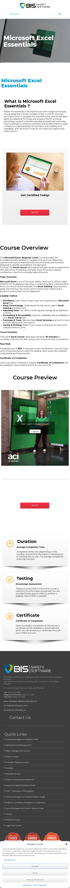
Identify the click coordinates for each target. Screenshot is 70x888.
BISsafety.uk (20, 710)
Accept (35, 866)
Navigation (35, 14)
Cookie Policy (27, 885)
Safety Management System (17, 751)
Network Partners (13, 774)
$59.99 (35, 212)
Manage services (9, 860)
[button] (66, 844)
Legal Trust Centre (13, 825)
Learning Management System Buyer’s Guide (25, 797)
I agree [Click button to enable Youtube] (35, 431)
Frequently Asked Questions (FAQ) (20, 785)
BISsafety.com (21, 706)
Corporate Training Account (17, 762)
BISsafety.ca (31, 701)
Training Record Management (18, 745)
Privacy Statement (39, 885)
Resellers (9, 768)
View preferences (35, 879)
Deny (35, 873)
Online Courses (11, 757)
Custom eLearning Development (19, 780)
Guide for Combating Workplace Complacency (25, 802)
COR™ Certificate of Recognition (19, 791)
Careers (8, 814)
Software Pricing (12, 820)
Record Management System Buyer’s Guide (24, 808)
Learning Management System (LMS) (21, 739)
